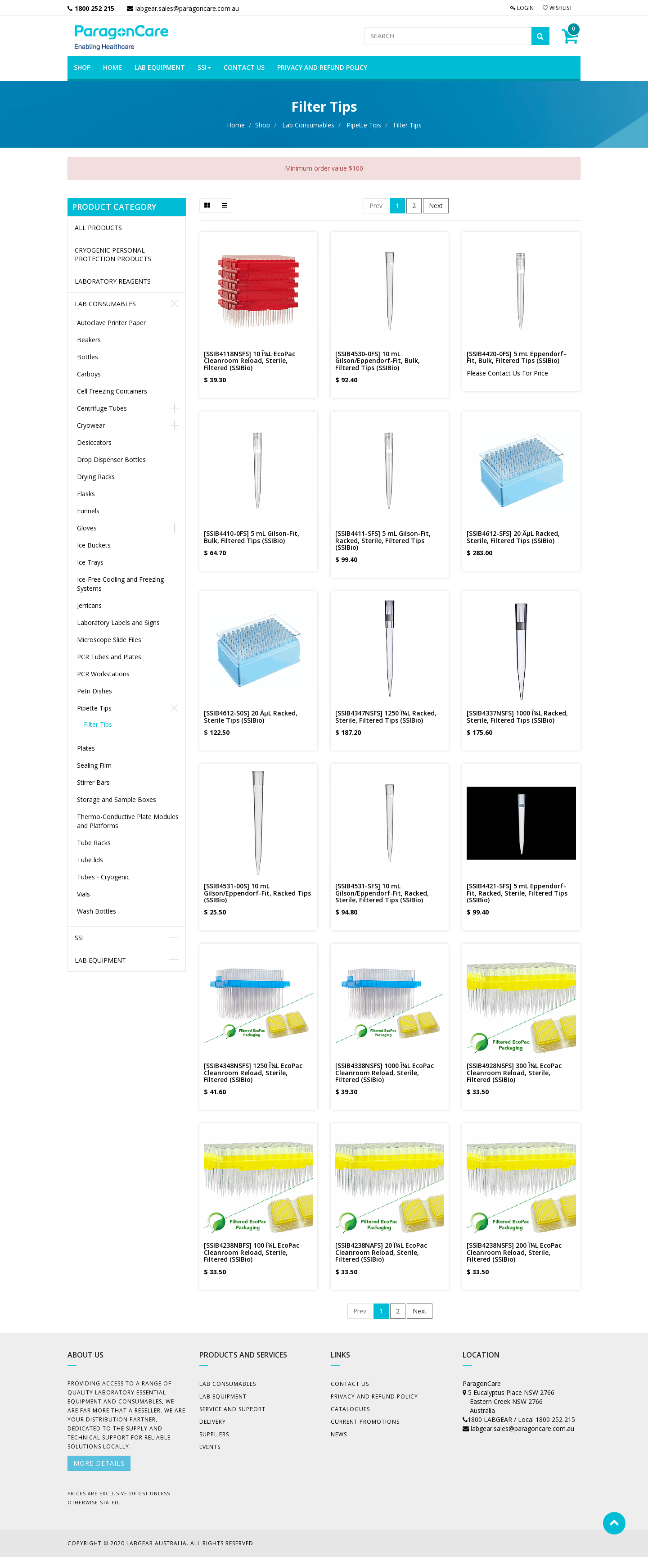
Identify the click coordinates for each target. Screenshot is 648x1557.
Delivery (212, 1422)
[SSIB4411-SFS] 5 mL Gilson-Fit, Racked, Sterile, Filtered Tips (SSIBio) (383, 540)
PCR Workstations (103, 674)
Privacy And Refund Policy (374, 1396)
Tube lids (90, 859)
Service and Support (232, 1409)
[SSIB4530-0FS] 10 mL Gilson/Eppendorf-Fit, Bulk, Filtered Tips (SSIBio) (377, 360)
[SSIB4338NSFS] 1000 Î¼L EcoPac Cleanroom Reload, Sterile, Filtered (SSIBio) (384, 1072)
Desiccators (94, 442)
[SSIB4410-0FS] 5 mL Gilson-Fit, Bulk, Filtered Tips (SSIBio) (251, 536)
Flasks (86, 493)
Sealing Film (94, 765)
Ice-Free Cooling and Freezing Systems (120, 584)
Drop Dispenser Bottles (111, 459)
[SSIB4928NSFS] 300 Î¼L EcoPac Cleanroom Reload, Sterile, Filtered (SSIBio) (514, 1072)
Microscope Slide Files (109, 639)
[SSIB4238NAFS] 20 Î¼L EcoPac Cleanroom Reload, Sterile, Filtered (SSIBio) (381, 1252)
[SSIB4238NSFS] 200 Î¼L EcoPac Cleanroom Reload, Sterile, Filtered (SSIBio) (514, 1252)
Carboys (89, 374)
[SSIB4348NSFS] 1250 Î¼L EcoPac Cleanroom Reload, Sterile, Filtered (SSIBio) (253, 1072)
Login (522, 8)
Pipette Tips (363, 125)
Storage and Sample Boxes (116, 799)
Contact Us (350, 1384)
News (339, 1434)
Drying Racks (96, 476)
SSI (79, 937)
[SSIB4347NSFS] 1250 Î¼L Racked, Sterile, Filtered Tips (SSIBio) (385, 716)
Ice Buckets (94, 545)
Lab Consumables (308, 125)
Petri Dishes (94, 691)
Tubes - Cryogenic (103, 877)
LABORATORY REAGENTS (113, 281)
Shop (262, 125)
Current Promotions (365, 1422)
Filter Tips (407, 125)
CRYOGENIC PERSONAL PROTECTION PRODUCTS (113, 254)
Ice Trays (90, 562)
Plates (86, 748)
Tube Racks (94, 842)
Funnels (88, 511)
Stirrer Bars (93, 782)
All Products (98, 227)
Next (436, 205)
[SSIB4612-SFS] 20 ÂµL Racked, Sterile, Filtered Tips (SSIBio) (513, 536)
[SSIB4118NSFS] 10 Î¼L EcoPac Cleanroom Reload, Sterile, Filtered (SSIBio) (249, 360)
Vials (83, 894)
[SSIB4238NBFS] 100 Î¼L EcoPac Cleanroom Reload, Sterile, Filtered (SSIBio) (251, 1252)
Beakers (89, 339)
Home (236, 125)
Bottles (87, 357)
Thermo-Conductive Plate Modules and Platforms (128, 821)
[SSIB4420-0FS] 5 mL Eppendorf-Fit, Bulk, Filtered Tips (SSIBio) (516, 357)
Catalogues (350, 1409)
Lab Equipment (100, 960)
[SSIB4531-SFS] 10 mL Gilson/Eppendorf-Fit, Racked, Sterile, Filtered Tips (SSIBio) (382, 893)
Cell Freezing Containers (112, 391)
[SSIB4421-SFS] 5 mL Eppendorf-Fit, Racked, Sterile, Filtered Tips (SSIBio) (517, 893)
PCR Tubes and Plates (109, 656)
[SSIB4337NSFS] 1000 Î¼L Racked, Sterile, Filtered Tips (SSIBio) (517, 716)
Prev (375, 205)
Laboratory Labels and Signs (118, 622)
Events (209, 1447)
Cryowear (91, 425)
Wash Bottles (96, 911)
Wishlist (557, 8)
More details (99, 1463)
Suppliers (214, 1434)
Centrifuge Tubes (102, 408)
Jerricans (89, 605)
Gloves (87, 528)
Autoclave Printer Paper (111, 322)
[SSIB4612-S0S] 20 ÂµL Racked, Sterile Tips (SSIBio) (250, 716)
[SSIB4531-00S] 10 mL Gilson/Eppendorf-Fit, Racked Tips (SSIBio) (257, 893)
